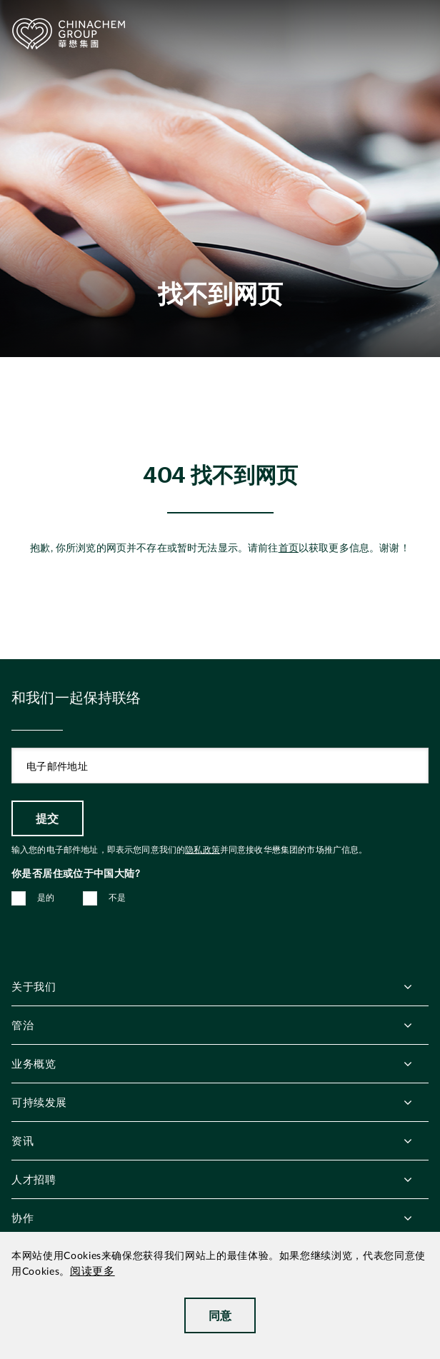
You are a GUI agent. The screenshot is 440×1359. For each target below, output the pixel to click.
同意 (220, 1315)
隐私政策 (202, 850)
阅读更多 (92, 1271)
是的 (46, 897)
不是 (117, 897)
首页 (289, 548)
